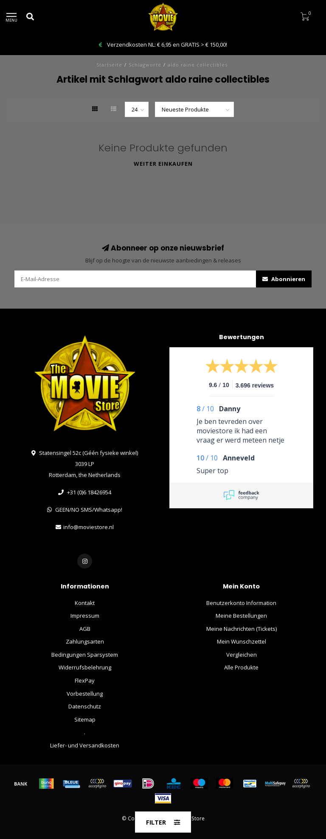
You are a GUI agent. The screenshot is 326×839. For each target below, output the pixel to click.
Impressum (84, 615)
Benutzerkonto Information (241, 603)
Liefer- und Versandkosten (84, 745)
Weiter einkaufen (163, 163)
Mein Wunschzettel (241, 641)
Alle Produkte (241, 667)
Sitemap (85, 719)
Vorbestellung (85, 693)
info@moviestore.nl (88, 527)
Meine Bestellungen (241, 615)
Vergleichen (241, 654)
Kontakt (85, 603)
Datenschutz (84, 706)
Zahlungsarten (85, 641)
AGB (84, 629)
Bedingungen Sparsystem (84, 654)
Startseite (109, 64)
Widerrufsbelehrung (85, 667)
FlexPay (85, 680)
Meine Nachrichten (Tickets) (241, 629)
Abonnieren (283, 279)
